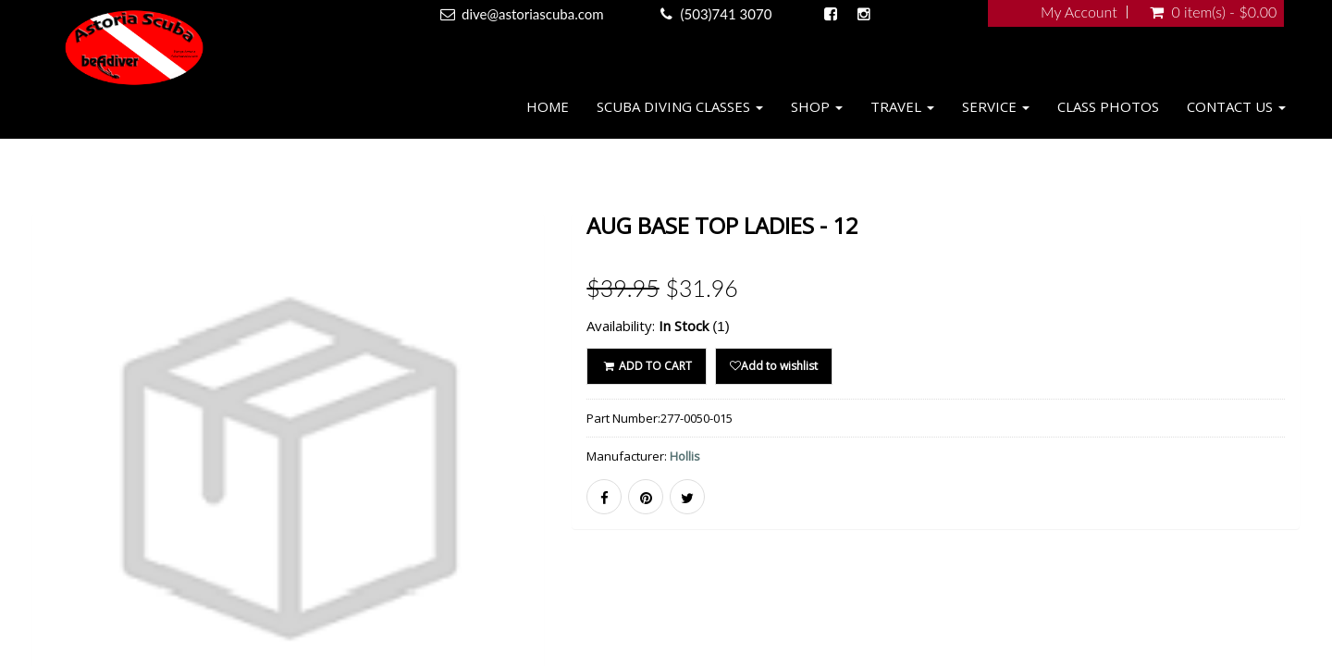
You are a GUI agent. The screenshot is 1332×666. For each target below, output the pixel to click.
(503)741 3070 (726, 14)
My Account (1079, 12)
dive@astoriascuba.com (533, 14)
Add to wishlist (774, 366)
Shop (817, 106)
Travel (902, 106)
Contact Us (1236, 106)
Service (996, 106)
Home (547, 106)
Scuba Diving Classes (680, 106)
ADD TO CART (646, 366)
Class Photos (1108, 106)
